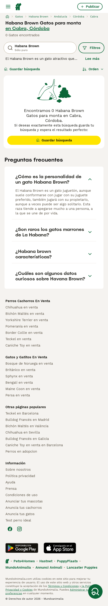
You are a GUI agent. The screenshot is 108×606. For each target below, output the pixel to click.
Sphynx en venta (19, 376)
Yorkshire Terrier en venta (26, 320)
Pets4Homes (24, 561)
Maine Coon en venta (22, 389)
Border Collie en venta (23, 333)
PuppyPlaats (67, 561)
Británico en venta (20, 370)
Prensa (10, 489)
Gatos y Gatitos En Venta (26, 357)
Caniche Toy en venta (22, 345)
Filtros (91, 48)
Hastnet (45, 561)
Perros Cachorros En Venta (27, 301)
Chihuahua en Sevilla (22, 432)
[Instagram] (19, 528)
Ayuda (10, 482)
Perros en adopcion (21, 451)
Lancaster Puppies (82, 567)
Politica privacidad (20, 476)
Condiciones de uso (21, 495)
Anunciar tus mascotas (24, 501)
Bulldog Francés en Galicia (27, 439)
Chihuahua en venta (21, 307)
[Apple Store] (60, 548)
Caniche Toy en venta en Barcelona (34, 445)
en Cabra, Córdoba (27, 28)
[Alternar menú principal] (8, 6)
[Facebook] (9, 528)
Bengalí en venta (19, 383)
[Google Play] (21, 548)
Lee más (92, 59)
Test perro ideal (18, 520)
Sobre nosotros (18, 470)
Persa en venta (17, 395)
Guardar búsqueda (22, 69)
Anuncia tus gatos (20, 514)
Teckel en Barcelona (21, 413)
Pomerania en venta (21, 326)
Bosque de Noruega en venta (29, 363)
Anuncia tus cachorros (23, 508)
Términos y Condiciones (63, 586)
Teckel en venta (18, 339)
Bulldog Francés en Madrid (27, 420)
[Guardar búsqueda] (95, 591)
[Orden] (93, 69)
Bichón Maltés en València (26, 426)
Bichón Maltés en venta (24, 314)
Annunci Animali (48, 567)
